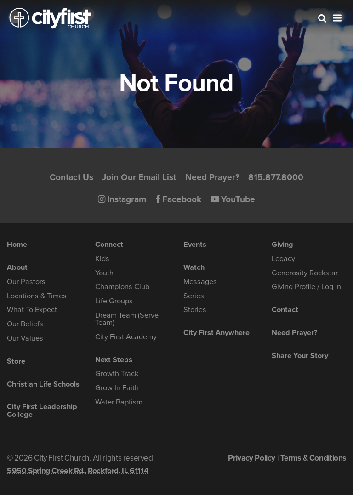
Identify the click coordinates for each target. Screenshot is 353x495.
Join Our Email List (139, 177)
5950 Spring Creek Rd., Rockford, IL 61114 (77, 471)
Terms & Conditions (313, 458)
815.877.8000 (275, 177)
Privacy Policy (251, 458)
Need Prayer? (212, 177)
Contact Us (71, 177)
